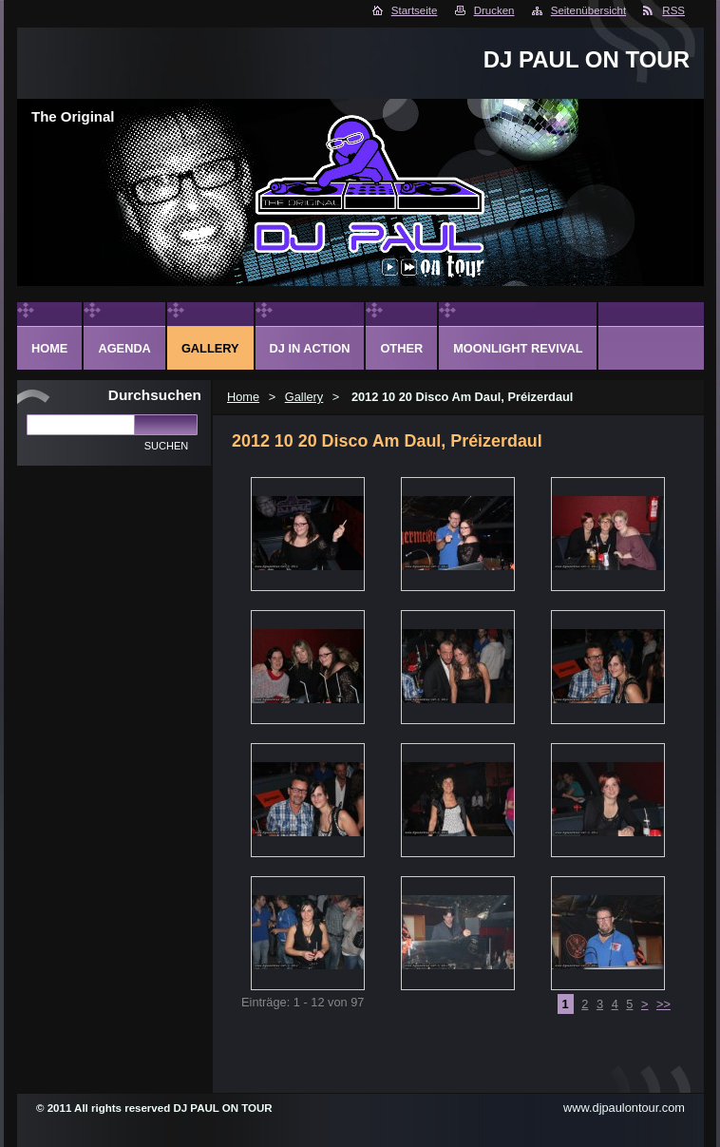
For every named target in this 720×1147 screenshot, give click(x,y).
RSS (673, 10)
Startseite (414, 10)
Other (401, 348)
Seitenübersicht (588, 10)
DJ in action (310, 348)
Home (243, 397)
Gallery (304, 397)
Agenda (124, 348)
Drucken (494, 10)
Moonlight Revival (517, 348)
